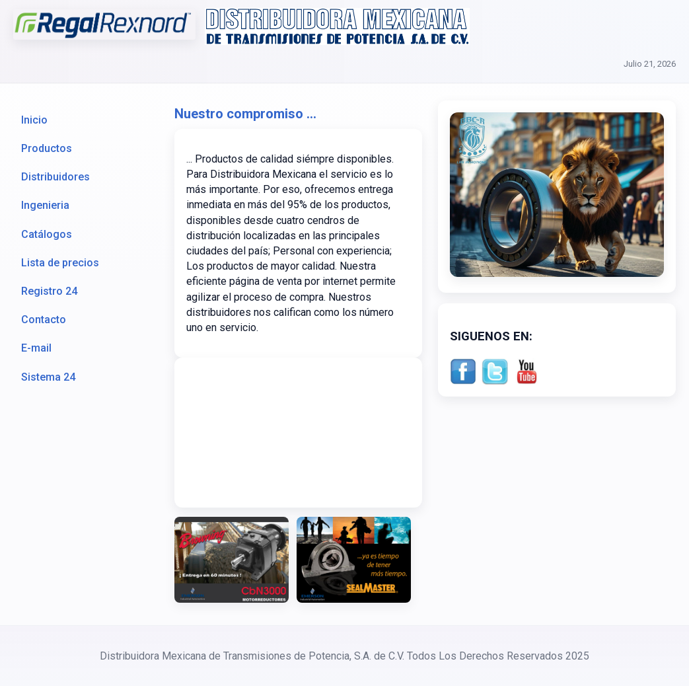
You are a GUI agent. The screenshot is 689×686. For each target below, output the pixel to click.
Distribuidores (55, 177)
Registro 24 (49, 291)
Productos (46, 148)
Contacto (43, 319)
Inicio (34, 120)
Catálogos (46, 234)
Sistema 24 (48, 377)
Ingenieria (45, 205)
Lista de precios (60, 262)
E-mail (36, 348)
